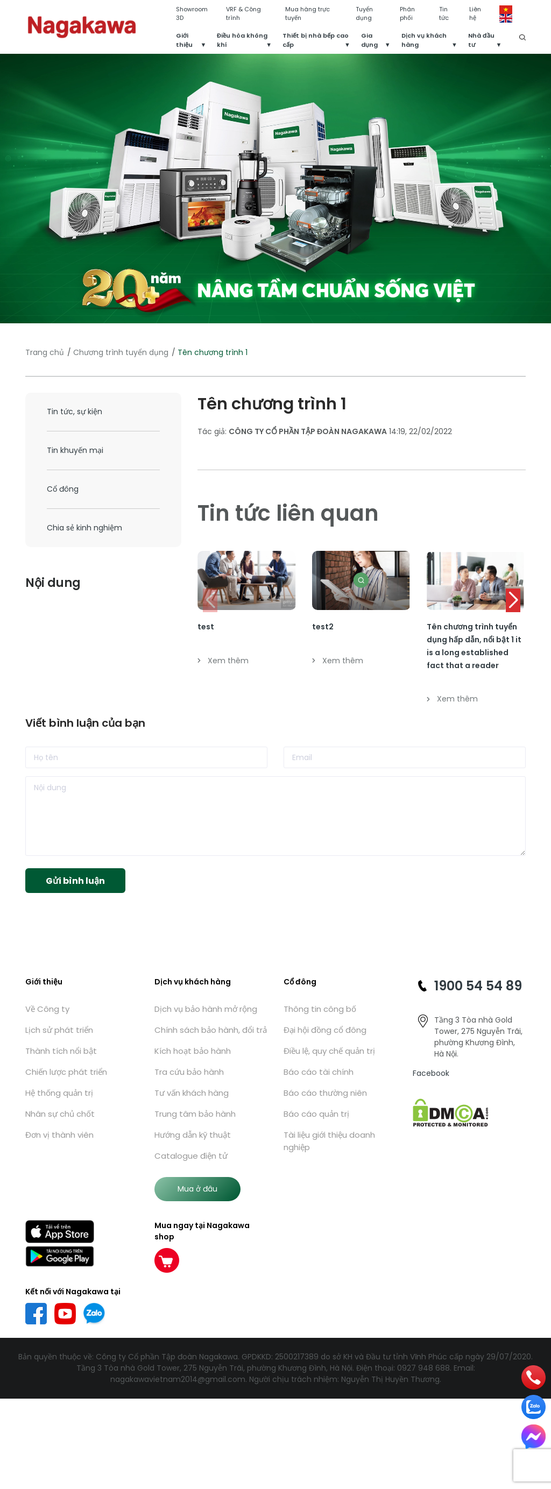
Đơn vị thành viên (59, 1134)
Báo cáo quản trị (316, 1113)
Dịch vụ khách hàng (424, 40)
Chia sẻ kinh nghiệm (84, 527)
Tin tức (444, 14)
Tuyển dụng (364, 14)
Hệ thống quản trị (59, 1092)
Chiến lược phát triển (66, 1071)
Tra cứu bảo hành (189, 1071)
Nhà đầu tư (481, 40)
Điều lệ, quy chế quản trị (329, 1051)
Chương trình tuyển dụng (120, 352)
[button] (513, 600)
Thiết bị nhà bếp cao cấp (315, 40)
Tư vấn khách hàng (191, 1092)
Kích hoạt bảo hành (192, 1051)
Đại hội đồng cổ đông (325, 1030)
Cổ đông (63, 489)
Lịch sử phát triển (59, 1030)
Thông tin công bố (320, 1009)
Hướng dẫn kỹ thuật (192, 1134)
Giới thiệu (184, 40)
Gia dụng (369, 40)
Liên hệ (475, 14)
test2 (323, 626)
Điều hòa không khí (242, 40)
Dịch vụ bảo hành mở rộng (205, 1009)
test (205, 626)
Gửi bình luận (75, 881)
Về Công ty (47, 1009)
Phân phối (407, 14)
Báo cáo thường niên (325, 1092)
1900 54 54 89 (478, 986)
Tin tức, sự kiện (74, 411)
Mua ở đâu (197, 1188)
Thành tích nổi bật (61, 1051)
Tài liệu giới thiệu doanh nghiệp (329, 1141)
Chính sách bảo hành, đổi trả (210, 1030)
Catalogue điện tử (191, 1155)
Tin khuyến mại (75, 450)
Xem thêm (223, 660)
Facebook (431, 1073)
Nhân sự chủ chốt (60, 1113)
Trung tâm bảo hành (195, 1113)
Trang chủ (44, 352)
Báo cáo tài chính (319, 1071)
